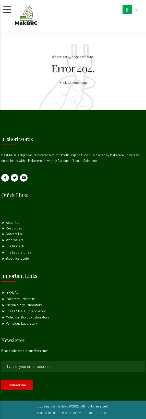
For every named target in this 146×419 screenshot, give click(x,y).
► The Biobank (13, 246)
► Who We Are (12, 240)
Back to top (95, 413)
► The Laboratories (16, 252)
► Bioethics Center (16, 258)
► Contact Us (12, 234)
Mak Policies (46, 413)
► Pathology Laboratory (20, 323)
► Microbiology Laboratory (22, 305)
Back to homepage (73, 82)
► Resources (12, 228)
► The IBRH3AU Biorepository (24, 311)
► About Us (10, 222)
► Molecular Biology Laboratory (25, 317)
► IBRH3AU (10, 292)
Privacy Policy (70, 413)
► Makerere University (18, 299)
